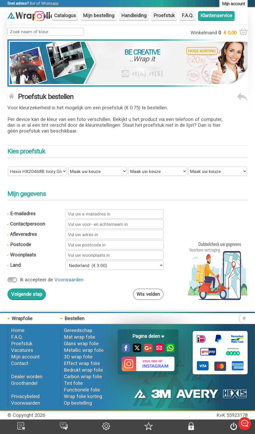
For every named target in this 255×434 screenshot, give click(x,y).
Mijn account (25, 357)
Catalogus (65, 15)
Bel (32, 3)
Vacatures (22, 350)
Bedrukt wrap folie (83, 370)
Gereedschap (78, 330)
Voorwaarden (68, 280)
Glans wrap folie (81, 344)
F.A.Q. (187, 15)
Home (18, 330)
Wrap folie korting (83, 396)
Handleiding (134, 15)
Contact (19, 363)
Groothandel (24, 383)
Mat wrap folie (79, 337)
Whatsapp (50, 3)
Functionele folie (82, 390)
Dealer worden (26, 377)
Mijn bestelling (98, 15)
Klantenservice (216, 15)
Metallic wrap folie (84, 350)
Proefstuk (164, 15)
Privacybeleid (25, 396)
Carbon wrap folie (83, 377)
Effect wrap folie (82, 363)
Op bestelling (78, 403)
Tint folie (73, 383)
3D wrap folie (78, 357)
